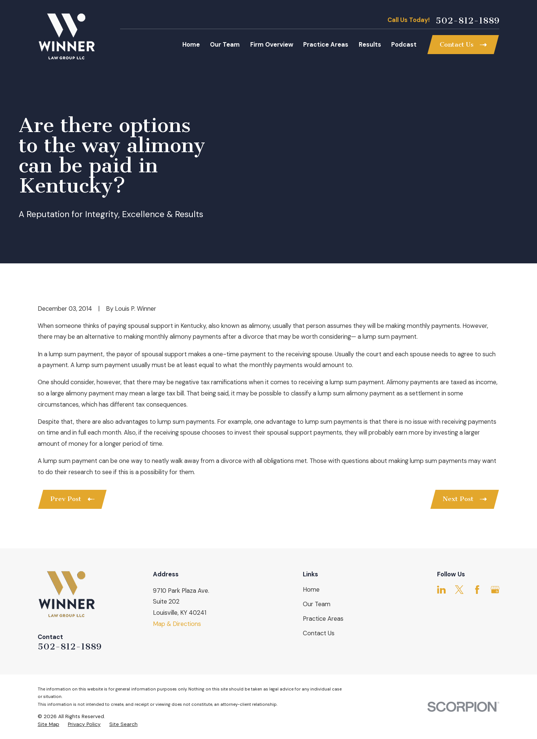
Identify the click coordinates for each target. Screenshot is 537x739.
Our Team (316, 604)
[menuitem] (48, 724)
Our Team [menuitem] (225, 44)
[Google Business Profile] (495, 589)
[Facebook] (477, 589)
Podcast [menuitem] (404, 44)
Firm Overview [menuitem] (271, 44)
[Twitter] (459, 589)
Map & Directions (177, 624)
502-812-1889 (467, 20)
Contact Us (319, 633)
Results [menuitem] (370, 44)
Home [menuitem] (191, 44)
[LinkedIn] (441, 589)
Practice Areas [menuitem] (325, 44)
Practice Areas (323, 619)
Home (311, 590)
